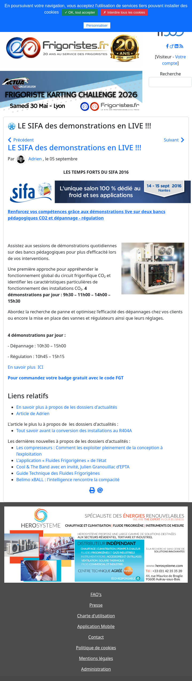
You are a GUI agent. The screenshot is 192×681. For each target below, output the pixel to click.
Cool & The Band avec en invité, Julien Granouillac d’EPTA (73, 467)
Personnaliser (97, 25)
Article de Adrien (32, 413)
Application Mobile (96, 626)
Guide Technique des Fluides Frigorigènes (58, 473)
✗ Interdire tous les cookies (124, 12)
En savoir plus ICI (25, 367)
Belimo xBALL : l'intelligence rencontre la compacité (67, 480)
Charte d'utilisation (96, 616)
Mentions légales (96, 658)
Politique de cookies (96, 648)
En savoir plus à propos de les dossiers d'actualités (66, 407)
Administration (96, 669)
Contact (96, 637)
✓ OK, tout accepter (80, 12)
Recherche (170, 74)
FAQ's (96, 594)
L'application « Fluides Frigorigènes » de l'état (61, 460)
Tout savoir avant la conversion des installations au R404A (74, 430)
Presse (96, 605)
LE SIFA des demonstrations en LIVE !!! (74, 147)
